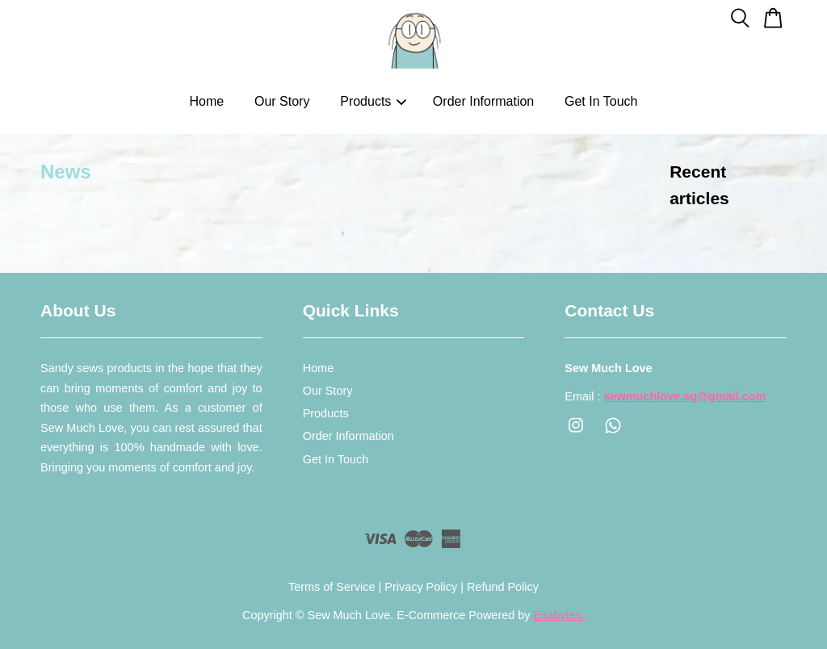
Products (373, 101)
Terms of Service (332, 586)
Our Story (281, 101)
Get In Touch (601, 101)
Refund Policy (503, 586)
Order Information (483, 101)
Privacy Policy (420, 586)
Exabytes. (559, 615)
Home (207, 101)
